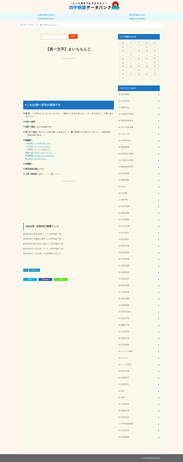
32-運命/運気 (123, 299)
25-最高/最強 (123, 252)
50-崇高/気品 (123, 417)
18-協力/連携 (123, 206)
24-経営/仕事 (123, 246)
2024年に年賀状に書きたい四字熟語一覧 (43, 239)
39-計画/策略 (123, 345)
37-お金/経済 (123, 332)
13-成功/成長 (123, 173)
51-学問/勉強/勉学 (125, 424)
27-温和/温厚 (123, 266)
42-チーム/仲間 (124, 364)
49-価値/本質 (123, 411)
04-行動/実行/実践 (125, 114)
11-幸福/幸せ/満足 (125, 160)
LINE (60, 279)
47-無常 (121, 397)
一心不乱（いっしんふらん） (38, 146)
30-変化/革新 (123, 285)
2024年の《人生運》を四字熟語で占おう (43, 253)
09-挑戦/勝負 (123, 147)
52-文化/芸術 (123, 430)
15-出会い (122, 187)
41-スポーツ (123, 358)
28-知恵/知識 (123, 272)
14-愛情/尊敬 (123, 180)
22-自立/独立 (123, 233)
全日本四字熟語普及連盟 (151, 458)
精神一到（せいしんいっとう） (39, 152)
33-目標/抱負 (123, 305)
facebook (45, 279)
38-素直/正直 (123, 338)
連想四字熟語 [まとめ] (137, 15)
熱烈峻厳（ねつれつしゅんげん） (40, 155)
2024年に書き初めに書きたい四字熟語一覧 (44, 244)
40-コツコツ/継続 (125, 351)
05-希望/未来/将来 (125, 121)
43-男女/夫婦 (123, 371)
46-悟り (121, 391)
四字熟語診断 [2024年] (46, 18)
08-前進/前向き (124, 140)
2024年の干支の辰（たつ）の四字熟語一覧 (44, 249)
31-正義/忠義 (123, 292)
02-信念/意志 (123, 101)
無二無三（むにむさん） (36, 158)
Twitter (30, 279)
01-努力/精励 (123, 94)
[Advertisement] (46, 77)
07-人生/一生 (123, 134)
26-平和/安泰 (123, 259)
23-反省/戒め (123, 239)
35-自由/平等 (123, 318)
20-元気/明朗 (123, 220)
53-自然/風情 (123, 437)
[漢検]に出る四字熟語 (137, 18)
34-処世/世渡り (124, 312)
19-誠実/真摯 (123, 213)
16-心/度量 (122, 193)
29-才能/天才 (123, 279)
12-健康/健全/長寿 (125, 167)
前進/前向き (35, 270)
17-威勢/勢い (123, 200)
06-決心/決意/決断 (125, 127)
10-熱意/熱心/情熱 (125, 154)
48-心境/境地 (123, 404)
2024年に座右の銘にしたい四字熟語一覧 (43, 234)
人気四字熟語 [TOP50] (46, 15)
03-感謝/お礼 (123, 107)
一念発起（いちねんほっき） (38, 143)
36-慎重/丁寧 (123, 325)
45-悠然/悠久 (123, 384)
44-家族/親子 (123, 378)
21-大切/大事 (123, 226)
